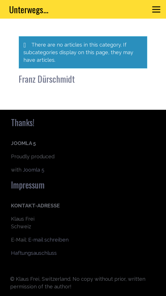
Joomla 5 (33, 170)
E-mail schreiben (48, 240)
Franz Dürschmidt (47, 78)
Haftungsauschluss (34, 253)
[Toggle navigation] (156, 9)
